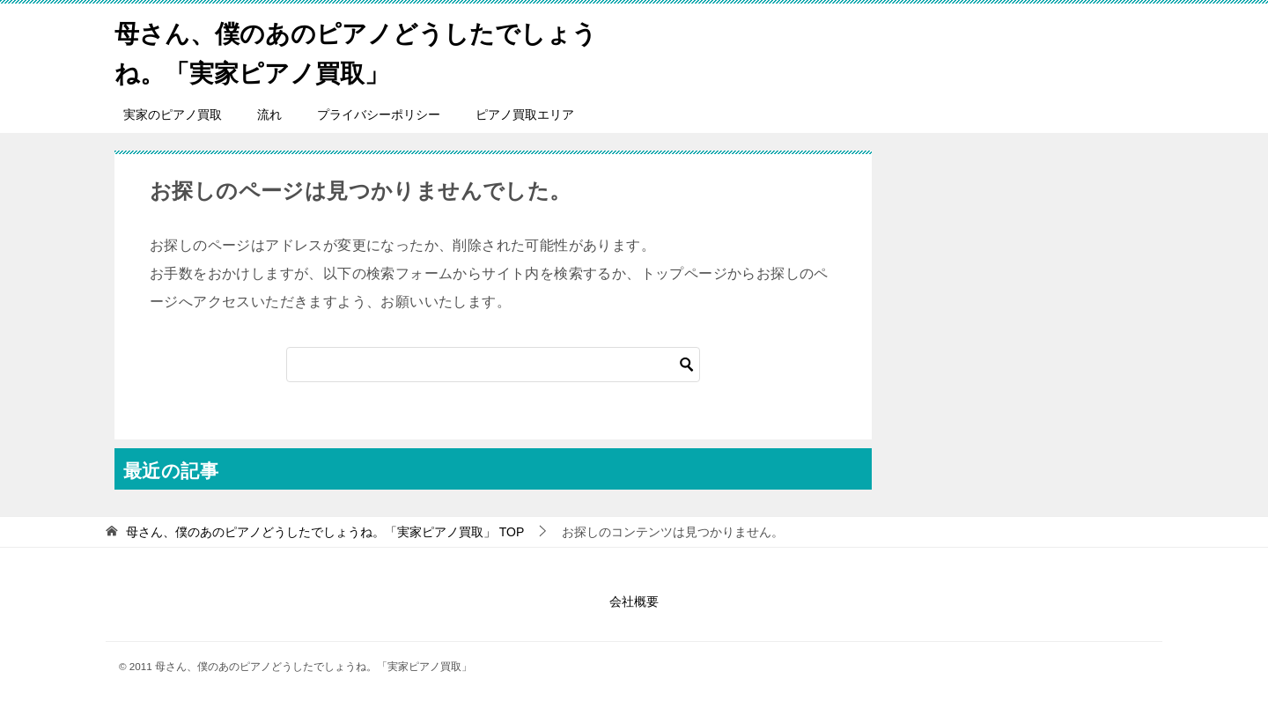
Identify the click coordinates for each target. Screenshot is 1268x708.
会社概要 (634, 601)
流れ (269, 114)
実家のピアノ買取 (172, 114)
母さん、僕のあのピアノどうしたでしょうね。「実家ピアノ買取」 (358, 50)
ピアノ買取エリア (525, 114)
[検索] (493, 364)
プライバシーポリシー (378, 114)
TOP (325, 532)
